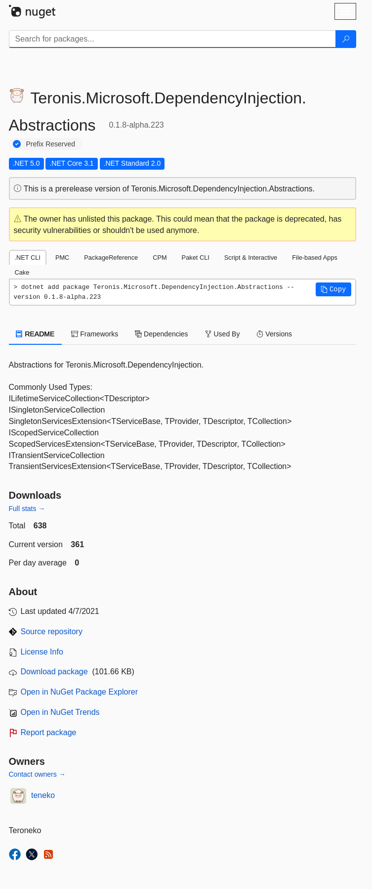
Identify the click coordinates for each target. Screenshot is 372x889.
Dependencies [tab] (161, 334)
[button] (333, 289)
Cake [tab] (22, 272)
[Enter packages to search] (172, 39)
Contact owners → (37, 774)
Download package (54, 671)
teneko (43, 795)
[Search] (345, 39)
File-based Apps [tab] (314, 257)
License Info (42, 652)
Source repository (52, 631)
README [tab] (35, 334)
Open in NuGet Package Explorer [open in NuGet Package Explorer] (79, 692)
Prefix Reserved (51, 144)
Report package (49, 732)
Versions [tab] (274, 334)
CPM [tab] (159, 257)
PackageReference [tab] (111, 257)
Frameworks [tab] (94, 334)
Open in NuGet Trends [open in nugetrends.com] (60, 712)
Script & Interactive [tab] (250, 257)
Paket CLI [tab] (195, 257)
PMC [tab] (62, 257)
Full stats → (27, 509)
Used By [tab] (222, 334)
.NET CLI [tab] (28, 257)
